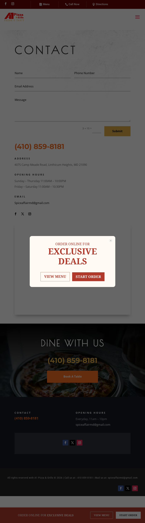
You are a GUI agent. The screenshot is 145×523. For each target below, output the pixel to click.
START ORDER (88, 276)
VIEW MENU (55, 276)
